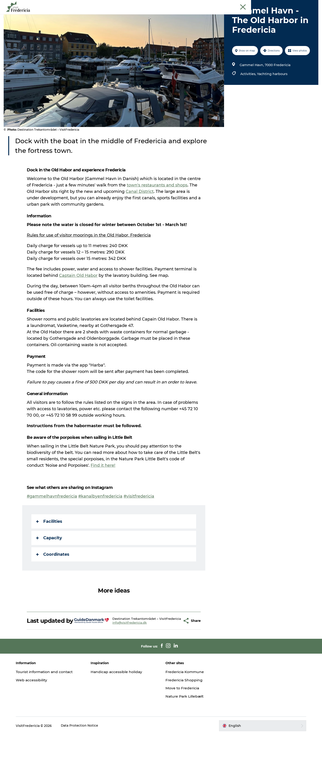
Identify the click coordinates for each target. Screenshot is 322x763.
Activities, (248, 96)
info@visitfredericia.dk (124, 649)
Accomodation (205, 15)
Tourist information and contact (48, 700)
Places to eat (151, 15)
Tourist (231, 4)
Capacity (49, 559)
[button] (171, 646)
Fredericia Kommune (186, 700)
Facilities (49, 543)
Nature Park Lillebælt (186, 725)
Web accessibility (35, 708)
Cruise (285, 4)
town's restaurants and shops (157, 206)
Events (78, 15)
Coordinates (53, 576)
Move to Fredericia (183, 716)
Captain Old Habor (78, 297)
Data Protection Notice (83, 754)
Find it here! (103, 487)
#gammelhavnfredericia (52, 517)
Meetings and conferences (258, 4)
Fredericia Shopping (184, 708)
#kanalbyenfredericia (101, 517)
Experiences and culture (112, 15)
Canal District (140, 213)
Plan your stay (237, 15)
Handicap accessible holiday (118, 700)
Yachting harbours (272, 96)
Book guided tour (305, 4)
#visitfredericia (139, 517)
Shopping (177, 15)
